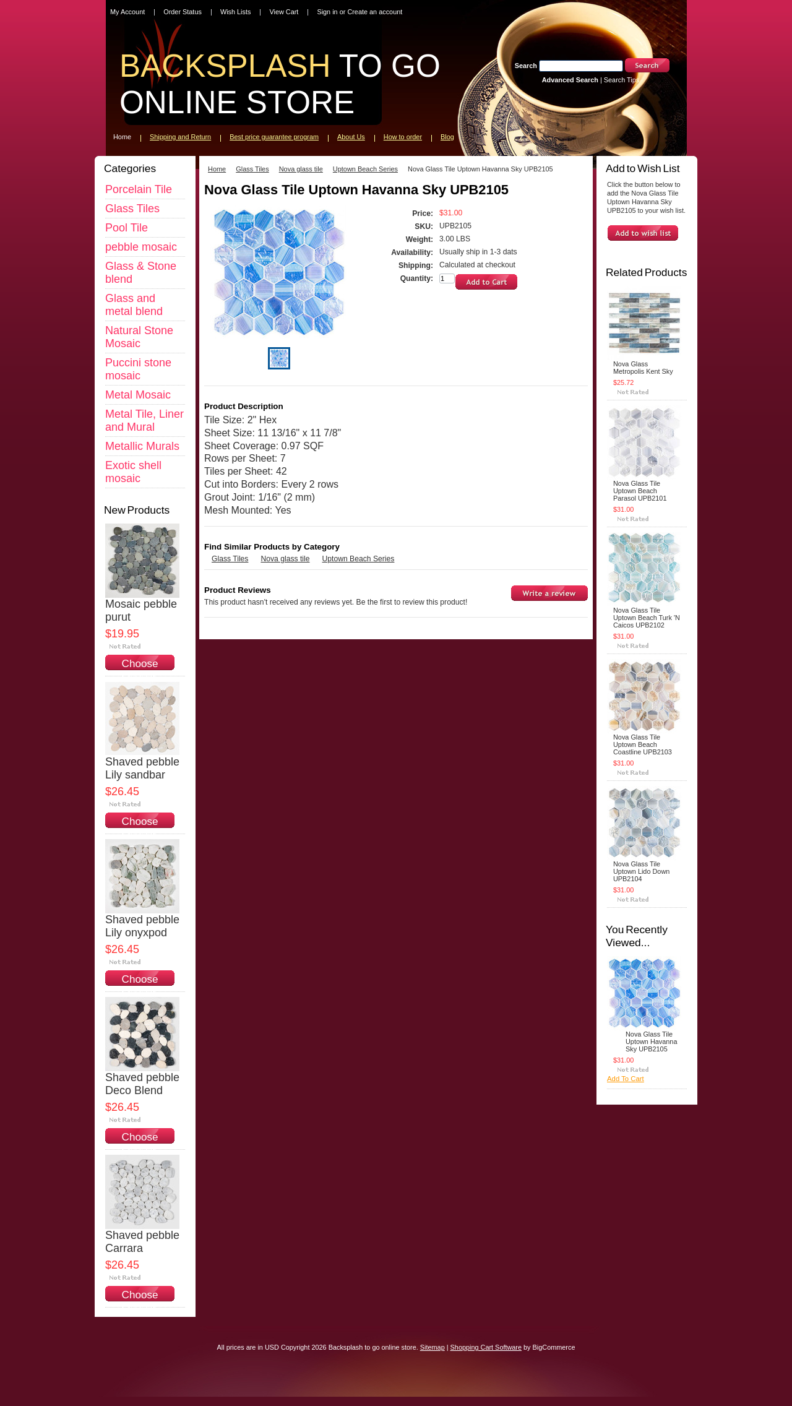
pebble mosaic (141, 247)
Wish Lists (235, 11)
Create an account (374, 11)
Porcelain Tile (138, 189)
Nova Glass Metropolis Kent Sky (643, 367)
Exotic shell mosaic (133, 472)
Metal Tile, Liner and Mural (144, 420)
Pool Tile (126, 228)
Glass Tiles (132, 208)
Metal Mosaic (138, 395)
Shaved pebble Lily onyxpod (142, 926)
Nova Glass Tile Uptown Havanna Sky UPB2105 (651, 1041)
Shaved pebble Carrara (142, 1241)
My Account (127, 11)
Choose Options (140, 670)
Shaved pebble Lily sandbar (142, 768)
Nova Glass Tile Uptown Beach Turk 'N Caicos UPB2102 (646, 617)
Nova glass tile (301, 169)
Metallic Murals (142, 446)
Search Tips (621, 80)
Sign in (327, 11)
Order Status (182, 11)
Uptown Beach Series (365, 169)
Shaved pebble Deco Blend (142, 1084)
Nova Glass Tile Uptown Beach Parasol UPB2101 (639, 491)
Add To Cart (625, 1078)
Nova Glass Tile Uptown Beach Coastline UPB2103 (642, 744)
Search (526, 65)
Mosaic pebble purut (141, 610)
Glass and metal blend (134, 304)
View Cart (283, 11)
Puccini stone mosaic (138, 369)
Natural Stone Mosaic (139, 337)
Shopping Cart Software (486, 1347)
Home (217, 169)
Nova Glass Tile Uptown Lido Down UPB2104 (641, 871)
